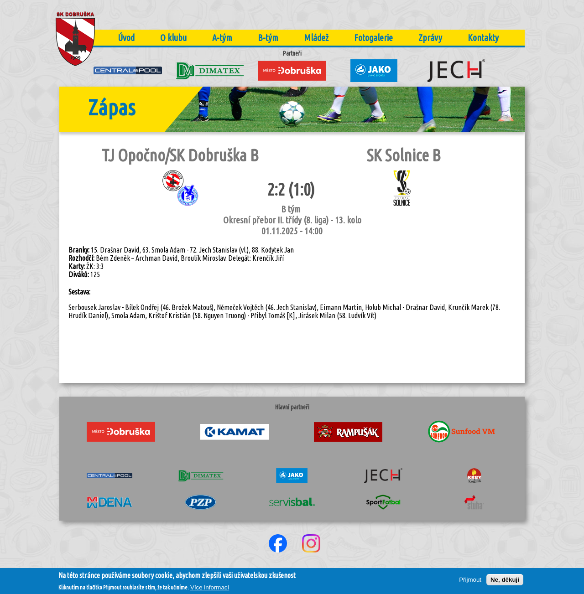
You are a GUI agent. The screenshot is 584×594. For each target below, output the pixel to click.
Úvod (126, 37)
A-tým (222, 37)
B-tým (268, 37)
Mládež (316, 37)
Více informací (209, 589)
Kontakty (483, 37)
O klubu (173, 37)
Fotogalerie (373, 37)
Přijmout (470, 582)
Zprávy (430, 37)
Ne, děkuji (504, 582)
